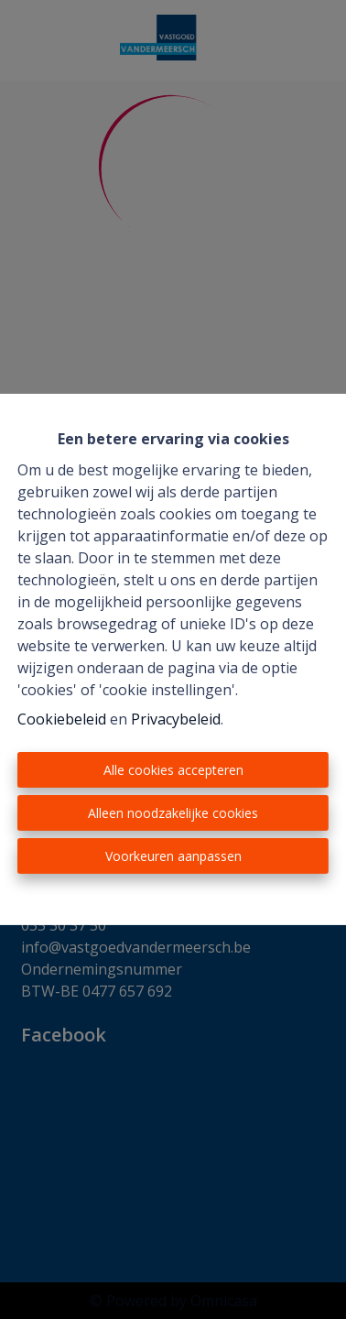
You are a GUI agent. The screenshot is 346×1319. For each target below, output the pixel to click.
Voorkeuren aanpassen (173, 856)
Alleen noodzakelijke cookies (173, 813)
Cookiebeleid (61, 719)
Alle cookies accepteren (173, 770)
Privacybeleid (176, 719)
